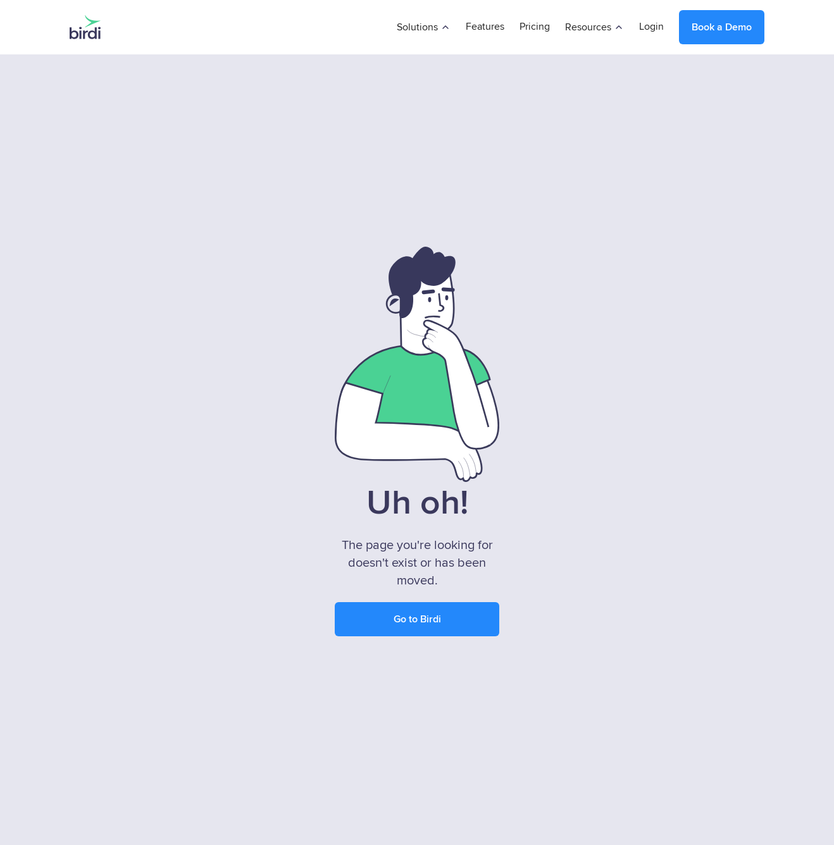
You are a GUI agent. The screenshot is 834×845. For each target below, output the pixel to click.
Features (485, 26)
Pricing (535, 26)
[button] (423, 27)
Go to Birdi (417, 619)
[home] (85, 27)
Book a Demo (722, 27)
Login (651, 26)
